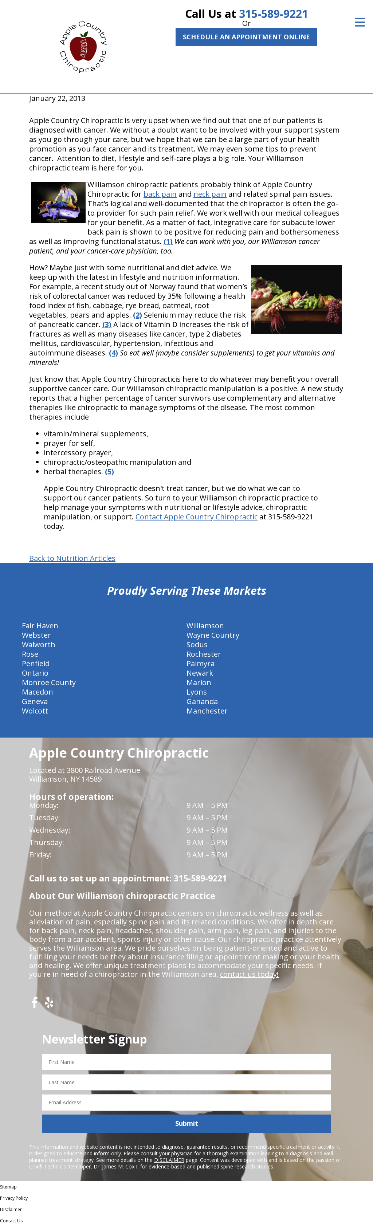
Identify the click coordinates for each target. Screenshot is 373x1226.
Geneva (35, 701)
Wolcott (35, 711)
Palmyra (200, 663)
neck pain (210, 194)
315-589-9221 (273, 13)
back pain (160, 194)
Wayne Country (212, 635)
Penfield (36, 663)
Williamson (205, 625)
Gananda (202, 701)
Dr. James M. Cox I (115, 1166)
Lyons (196, 692)
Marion (198, 682)
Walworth (38, 644)
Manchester (207, 711)
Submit (186, 1123)
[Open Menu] (360, 22)
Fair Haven (40, 625)
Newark (199, 673)
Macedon (37, 692)
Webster (36, 635)
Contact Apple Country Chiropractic (197, 517)
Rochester (203, 654)
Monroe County (49, 682)
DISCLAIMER (169, 1159)
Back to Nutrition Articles (72, 558)
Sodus (197, 644)
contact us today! (249, 974)
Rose (30, 654)
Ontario (35, 673)
